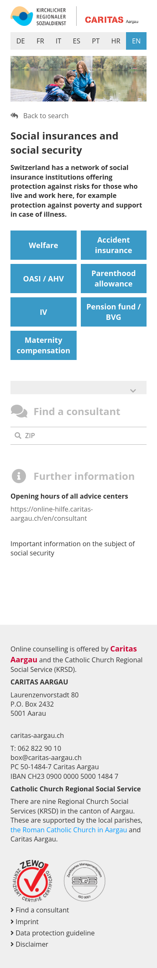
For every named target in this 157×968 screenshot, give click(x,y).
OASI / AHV (43, 279)
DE (20, 41)
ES (76, 41)
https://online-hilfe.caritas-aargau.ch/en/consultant (51, 513)
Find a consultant (39, 910)
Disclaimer (29, 944)
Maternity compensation (43, 345)
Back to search (39, 115)
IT (58, 41)
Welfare (43, 245)
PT (96, 41)
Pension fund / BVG (113, 312)
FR (40, 41)
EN (136, 41)
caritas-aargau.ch (37, 735)
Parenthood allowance (113, 278)
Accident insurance (113, 245)
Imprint (24, 921)
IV (43, 312)
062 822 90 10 (39, 748)
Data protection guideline (52, 933)
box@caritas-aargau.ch (46, 757)
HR (116, 41)
